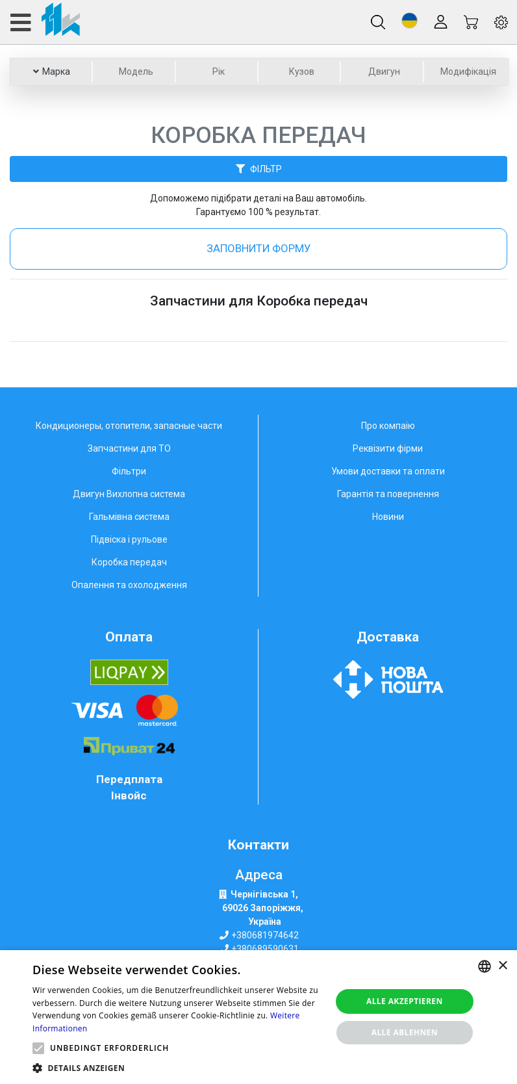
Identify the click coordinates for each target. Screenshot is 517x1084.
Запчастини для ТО (129, 448)
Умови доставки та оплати (388, 471)
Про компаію (388, 425)
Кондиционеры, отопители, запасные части (129, 425)
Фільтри (129, 471)
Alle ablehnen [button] (405, 1032)
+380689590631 (265, 949)
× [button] (502, 966)
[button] (409, 20)
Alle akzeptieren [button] (404, 1001)
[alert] (258, 1017)
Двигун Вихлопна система (129, 494)
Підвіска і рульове (129, 539)
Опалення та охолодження (129, 585)
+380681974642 (265, 935)
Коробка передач (129, 562)
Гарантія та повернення (388, 494)
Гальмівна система (129, 516)
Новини (388, 516)
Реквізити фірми (388, 448)
